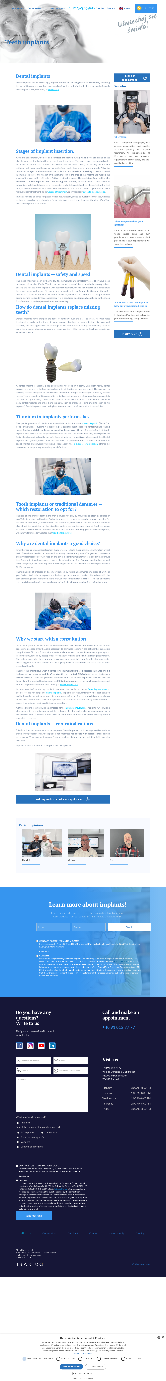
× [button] (163, 1337)
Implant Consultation (75, 707)
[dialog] (83, 1357)
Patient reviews (35, 8)
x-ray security (116, 1233)
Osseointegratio (90, 423)
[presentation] (37, 1157)
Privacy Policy (120, 961)
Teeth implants (19, 35)
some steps (53, 89)
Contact (111, 8)
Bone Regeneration (69, 684)
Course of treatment (57, 191)
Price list (100, 8)
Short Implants (53, 692)
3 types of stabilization (85, 443)
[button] (18, 8)
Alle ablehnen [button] (95, 1366)
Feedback (72, 1233)
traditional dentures (62, 532)
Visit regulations (141, 1264)
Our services (49, 1233)
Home (7, 35)
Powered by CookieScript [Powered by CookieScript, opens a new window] (83, 1379)
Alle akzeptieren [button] (71, 1366)
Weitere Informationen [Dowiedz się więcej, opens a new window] (83, 1353)
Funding (140, 1233)
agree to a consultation (94, 191)
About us (26, 1233)
